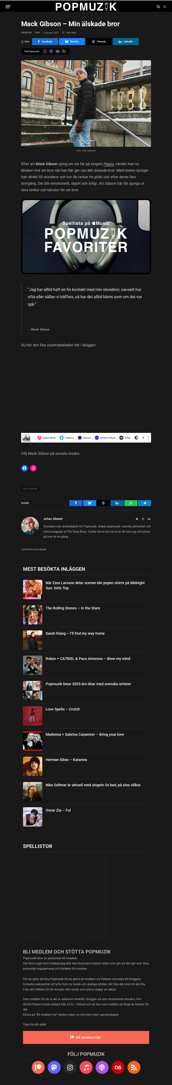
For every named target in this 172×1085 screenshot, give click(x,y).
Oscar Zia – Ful (58, 810)
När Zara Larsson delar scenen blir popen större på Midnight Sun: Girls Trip (95, 585)
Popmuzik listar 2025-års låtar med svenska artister (88, 684)
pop (37, 32)
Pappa (109, 164)
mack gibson (30, 488)
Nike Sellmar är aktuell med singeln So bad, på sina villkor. (93, 785)
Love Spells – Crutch (63, 709)
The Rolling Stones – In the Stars (73, 608)
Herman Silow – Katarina (66, 759)
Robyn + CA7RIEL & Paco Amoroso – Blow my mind (88, 658)
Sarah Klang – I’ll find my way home (75, 633)
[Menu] (8, 6)
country (26, 32)
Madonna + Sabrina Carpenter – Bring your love (85, 734)
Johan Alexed (53, 519)
